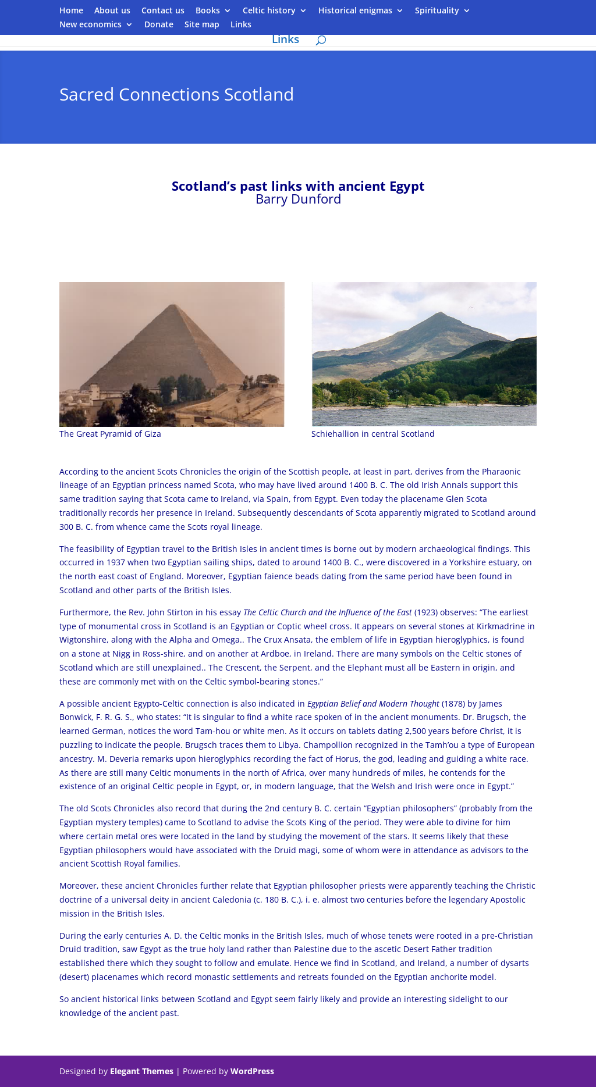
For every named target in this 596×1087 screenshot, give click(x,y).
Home (71, 11)
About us (112, 11)
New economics (90, 25)
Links (240, 25)
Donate (158, 25)
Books (208, 11)
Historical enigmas (355, 11)
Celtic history (269, 11)
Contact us (163, 11)
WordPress (252, 1071)
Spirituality (437, 11)
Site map (202, 25)
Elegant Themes (141, 1071)
